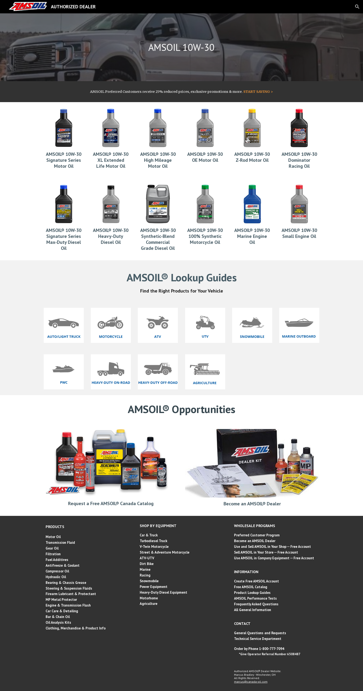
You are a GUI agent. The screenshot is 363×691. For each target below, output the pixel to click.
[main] (181, 47)
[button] (357, 6)
